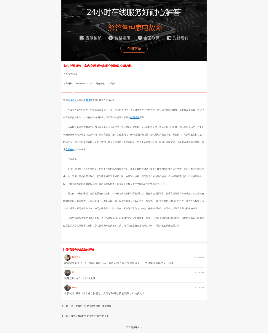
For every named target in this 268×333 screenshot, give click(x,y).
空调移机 (70, 149)
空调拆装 (72, 100)
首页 (65, 74)
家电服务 (73, 74)
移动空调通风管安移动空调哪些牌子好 (90, 316)
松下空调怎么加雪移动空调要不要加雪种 (91, 306)
